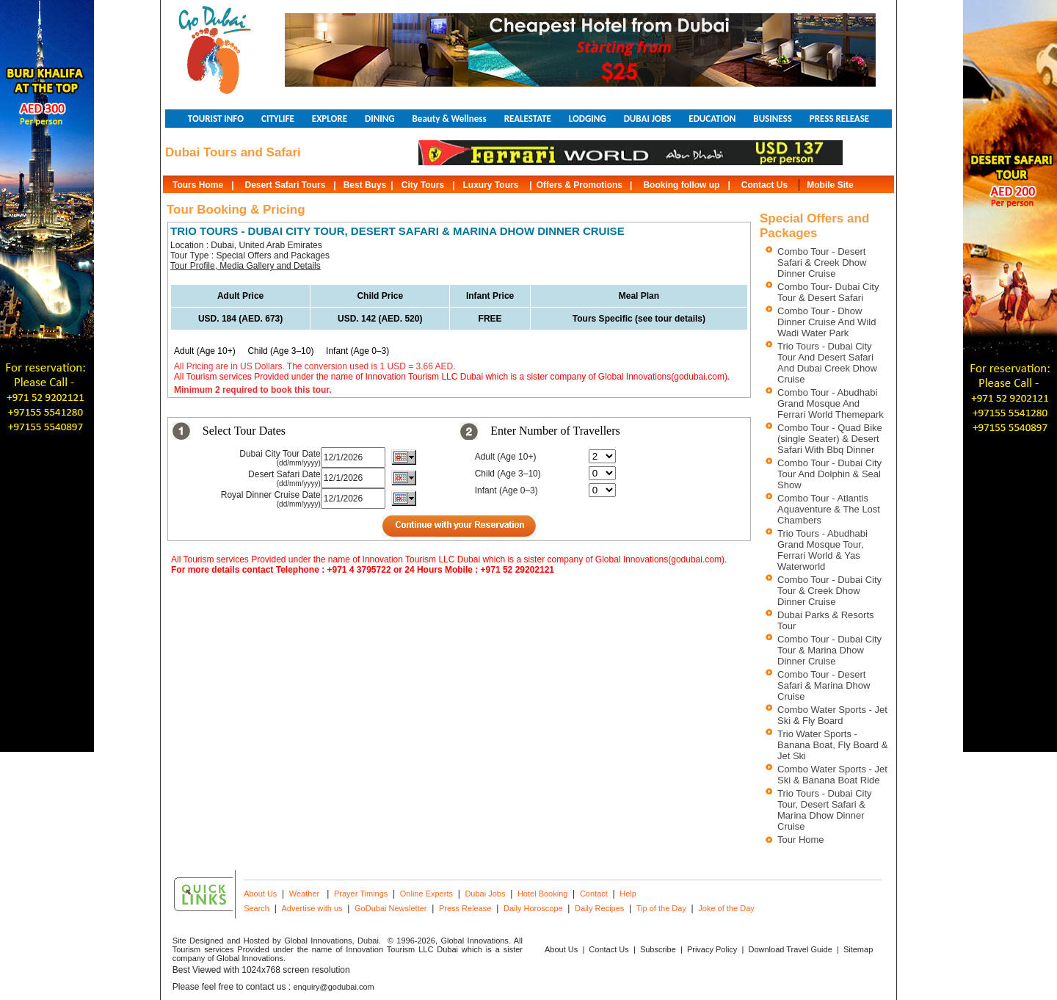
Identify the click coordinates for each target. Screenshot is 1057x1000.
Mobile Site (830, 185)
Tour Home (800, 839)
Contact (594, 893)
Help (628, 893)
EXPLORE (329, 118)
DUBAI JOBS (648, 118)
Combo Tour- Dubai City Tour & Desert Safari (828, 292)
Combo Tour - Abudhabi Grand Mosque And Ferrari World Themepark (830, 403)
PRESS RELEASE (839, 118)
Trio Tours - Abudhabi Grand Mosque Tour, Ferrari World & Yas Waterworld (822, 550)
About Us (260, 893)
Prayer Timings (361, 893)
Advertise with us (311, 908)
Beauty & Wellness (450, 118)
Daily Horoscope (533, 908)
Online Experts (426, 893)
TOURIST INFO (216, 118)
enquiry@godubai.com (334, 986)
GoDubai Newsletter (390, 908)
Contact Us (764, 185)
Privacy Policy (712, 949)
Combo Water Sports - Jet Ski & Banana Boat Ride (832, 775)
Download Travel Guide (790, 949)
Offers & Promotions (579, 185)
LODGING (587, 118)
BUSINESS (772, 118)
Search (256, 908)
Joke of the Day (726, 908)
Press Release (465, 908)
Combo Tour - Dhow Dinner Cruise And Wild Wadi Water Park (826, 321)
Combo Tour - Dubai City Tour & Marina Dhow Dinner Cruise (829, 650)
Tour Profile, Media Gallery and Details (245, 266)
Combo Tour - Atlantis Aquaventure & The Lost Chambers (828, 509)
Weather (304, 893)
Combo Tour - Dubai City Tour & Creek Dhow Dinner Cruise (829, 590)
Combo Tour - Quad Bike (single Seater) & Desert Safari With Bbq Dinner (829, 438)
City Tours (423, 185)
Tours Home (197, 185)
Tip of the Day (661, 908)
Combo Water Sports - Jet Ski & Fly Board (832, 715)
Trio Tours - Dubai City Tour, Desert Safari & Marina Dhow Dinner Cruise (824, 810)
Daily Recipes (599, 908)
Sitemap (858, 949)
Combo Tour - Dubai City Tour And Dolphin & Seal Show (829, 473)
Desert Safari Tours (284, 185)
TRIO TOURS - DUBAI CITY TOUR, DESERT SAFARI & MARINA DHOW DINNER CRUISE (397, 231)
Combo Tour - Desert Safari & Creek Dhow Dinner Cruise (821, 262)
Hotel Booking (542, 893)
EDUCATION (712, 118)
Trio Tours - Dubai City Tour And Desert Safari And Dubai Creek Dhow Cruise (827, 363)
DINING (380, 118)
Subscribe (658, 949)
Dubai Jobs (485, 893)
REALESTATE (527, 118)
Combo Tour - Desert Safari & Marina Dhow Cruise (823, 685)
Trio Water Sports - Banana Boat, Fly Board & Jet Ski (832, 744)
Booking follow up (681, 185)
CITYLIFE (277, 118)
